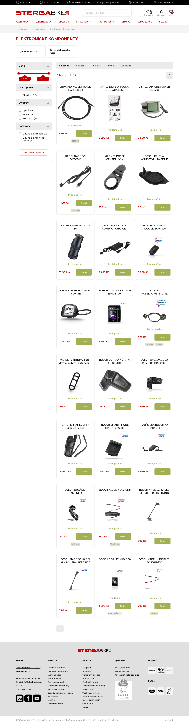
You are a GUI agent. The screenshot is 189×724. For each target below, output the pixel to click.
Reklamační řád (56, 689)
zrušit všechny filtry (34, 152)
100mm (149, 344)
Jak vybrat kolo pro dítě (127, 675)
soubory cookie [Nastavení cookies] (78, 720)
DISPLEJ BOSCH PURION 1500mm (75, 292)
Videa (85, 707)
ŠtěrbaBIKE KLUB (91, 700)
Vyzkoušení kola (90, 693)
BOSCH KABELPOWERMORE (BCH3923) (154, 292)
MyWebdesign (111, 720)
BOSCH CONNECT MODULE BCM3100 (154, 227)
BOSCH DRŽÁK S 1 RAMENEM (75, 491)
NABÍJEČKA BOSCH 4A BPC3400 (154, 426)
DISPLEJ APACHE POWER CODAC (154, 88)
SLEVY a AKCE (145, 22)
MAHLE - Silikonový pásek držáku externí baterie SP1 (75, 361)
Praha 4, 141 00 (23, 671)
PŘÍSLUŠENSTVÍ (84, 22)
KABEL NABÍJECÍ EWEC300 (75, 158)
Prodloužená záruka (93, 696)
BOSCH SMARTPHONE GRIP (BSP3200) (115, 426)
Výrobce (24, 102)
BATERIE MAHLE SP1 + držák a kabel (75, 426)
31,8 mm (75, 544)
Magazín (86, 667)
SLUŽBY (163, 22)
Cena (22, 65)
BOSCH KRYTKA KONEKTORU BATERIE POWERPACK (154, 158)
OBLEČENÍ (64, 22)
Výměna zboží (55, 675)
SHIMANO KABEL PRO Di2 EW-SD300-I (75, 88)
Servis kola (87, 703)
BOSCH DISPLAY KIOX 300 (115, 559)
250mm (154, 613)
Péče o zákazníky (57, 682)
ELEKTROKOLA (43, 22)
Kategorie (25, 126)
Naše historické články (93, 685)
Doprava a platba (56, 667)
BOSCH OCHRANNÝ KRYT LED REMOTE (114, 361)
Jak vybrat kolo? (123, 667)
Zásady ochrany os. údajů (60, 693)
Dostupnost (26, 87)
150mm (75, 141)
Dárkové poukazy (91, 682)
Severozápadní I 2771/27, (28, 667)
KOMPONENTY (106, 22)
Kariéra (51, 700)
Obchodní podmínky (58, 685)
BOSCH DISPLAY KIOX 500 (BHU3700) (115, 292)
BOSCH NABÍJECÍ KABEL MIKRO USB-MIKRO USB (75, 561)
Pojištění (86, 671)
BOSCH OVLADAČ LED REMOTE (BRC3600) (154, 361)
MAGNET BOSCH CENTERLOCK (114, 158)
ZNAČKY (126, 22)
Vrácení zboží (55, 678)
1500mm (75, 210)
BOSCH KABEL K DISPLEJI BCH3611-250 (154, 561)
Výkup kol (87, 689)
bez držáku (114, 613)
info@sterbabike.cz (32, 682)
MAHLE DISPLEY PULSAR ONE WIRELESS (114, 88)
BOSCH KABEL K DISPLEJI (115, 489)
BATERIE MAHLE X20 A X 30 (75, 227)
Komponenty (38, 29)
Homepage (22, 29)
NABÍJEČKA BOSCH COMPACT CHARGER (114, 227)
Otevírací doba (55, 703)
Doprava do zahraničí (58, 671)
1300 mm (114, 544)
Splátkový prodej (91, 675)
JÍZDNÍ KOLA (22, 22)
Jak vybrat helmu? (124, 671)
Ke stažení (53, 696)
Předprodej (88, 678)
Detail (84, 133)
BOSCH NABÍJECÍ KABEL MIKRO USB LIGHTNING (154, 491)
